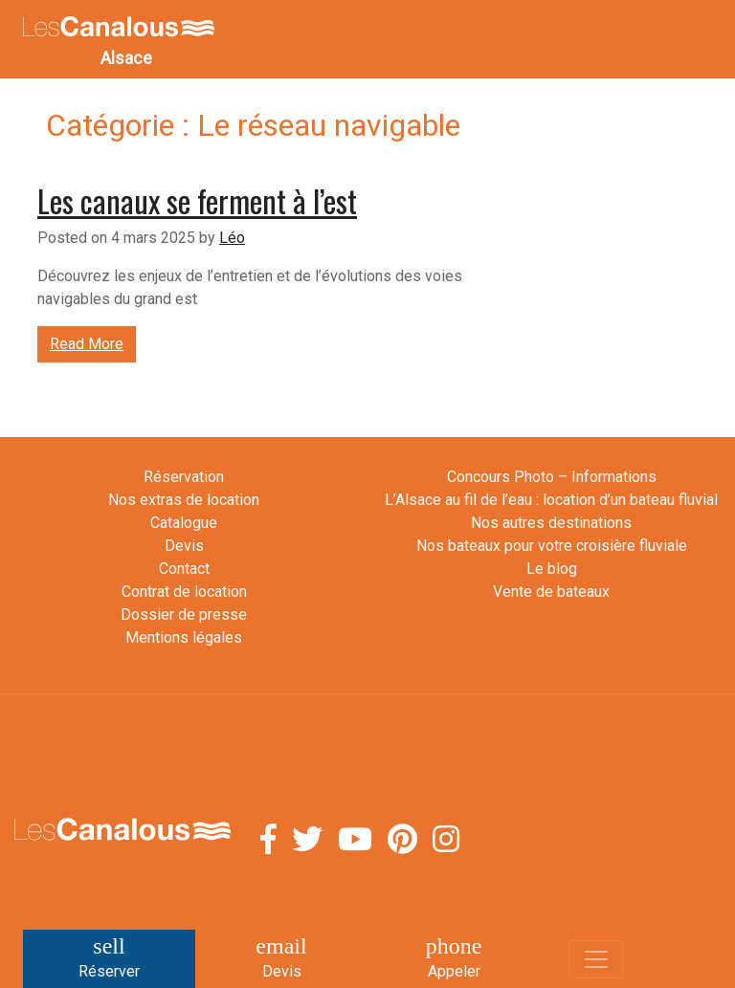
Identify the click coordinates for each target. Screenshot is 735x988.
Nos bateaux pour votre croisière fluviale (551, 546)
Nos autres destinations (551, 523)
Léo (232, 238)
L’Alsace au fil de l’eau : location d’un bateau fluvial (551, 500)
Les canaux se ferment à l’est (197, 200)
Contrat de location (184, 591)
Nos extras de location (183, 500)
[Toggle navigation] (596, 959)
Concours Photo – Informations (552, 477)
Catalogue (183, 523)
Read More (86, 344)
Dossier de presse (184, 614)
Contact (184, 569)
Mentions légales (183, 637)
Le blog (551, 569)
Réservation (184, 477)
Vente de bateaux (551, 591)
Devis (184, 546)
